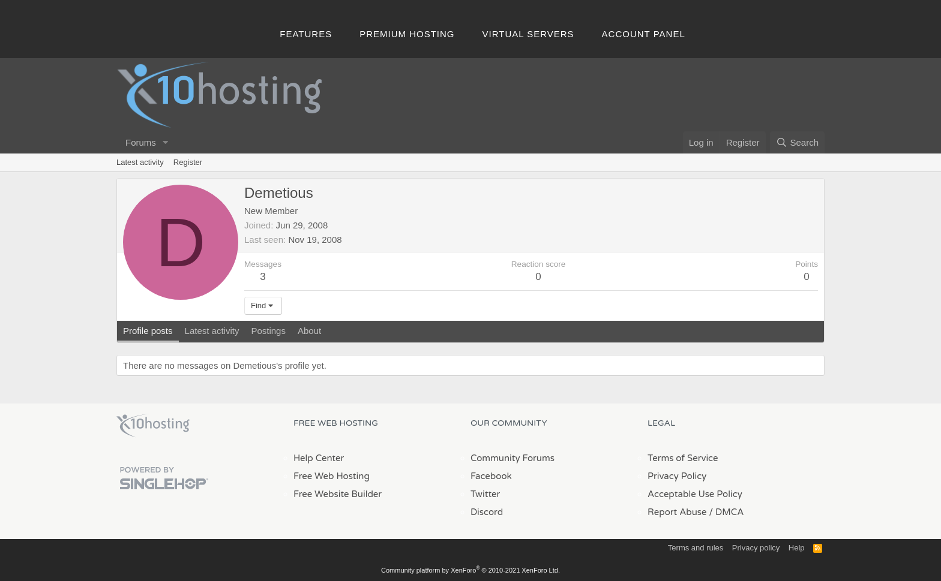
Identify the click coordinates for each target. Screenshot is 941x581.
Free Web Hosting (331, 476)
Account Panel (643, 34)
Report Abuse (677, 512)
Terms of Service (683, 458)
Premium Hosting (406, 34)
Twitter (485, 494)
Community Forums (512, 458)
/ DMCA (726, 512)
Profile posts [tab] (148, 331)
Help (797, 547)
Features (306, 34)
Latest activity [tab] (212, 331)
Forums (140, 142)
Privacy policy (756, 547)
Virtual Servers (528, 34)
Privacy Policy (677, 476)
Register (187, 162)
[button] (165, 142)
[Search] (797, 142)
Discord (486, 512)
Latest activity (140, 162)
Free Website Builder (337, 494)
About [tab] (309, 331)
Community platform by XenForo (470, 570)
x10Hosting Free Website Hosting (153, 426)
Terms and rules (695, 547)
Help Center (318, 458)
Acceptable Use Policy (695, 494)
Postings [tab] (268, 331)
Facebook (491, 476)
